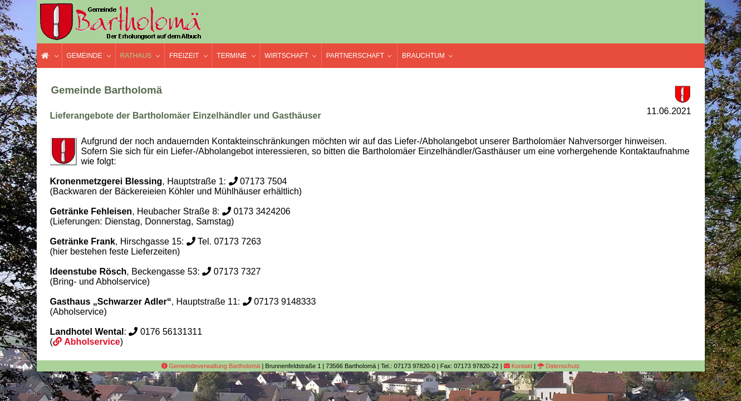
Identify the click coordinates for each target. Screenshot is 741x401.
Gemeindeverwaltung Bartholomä (211, 366)
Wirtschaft (286, 56)
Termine (232, 56)
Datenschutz (558, 366)
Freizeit (184, 56)
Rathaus (135, 56)
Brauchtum (423, 56)
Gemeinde (84, 56)
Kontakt (518, 366)
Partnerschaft (355, 56)
